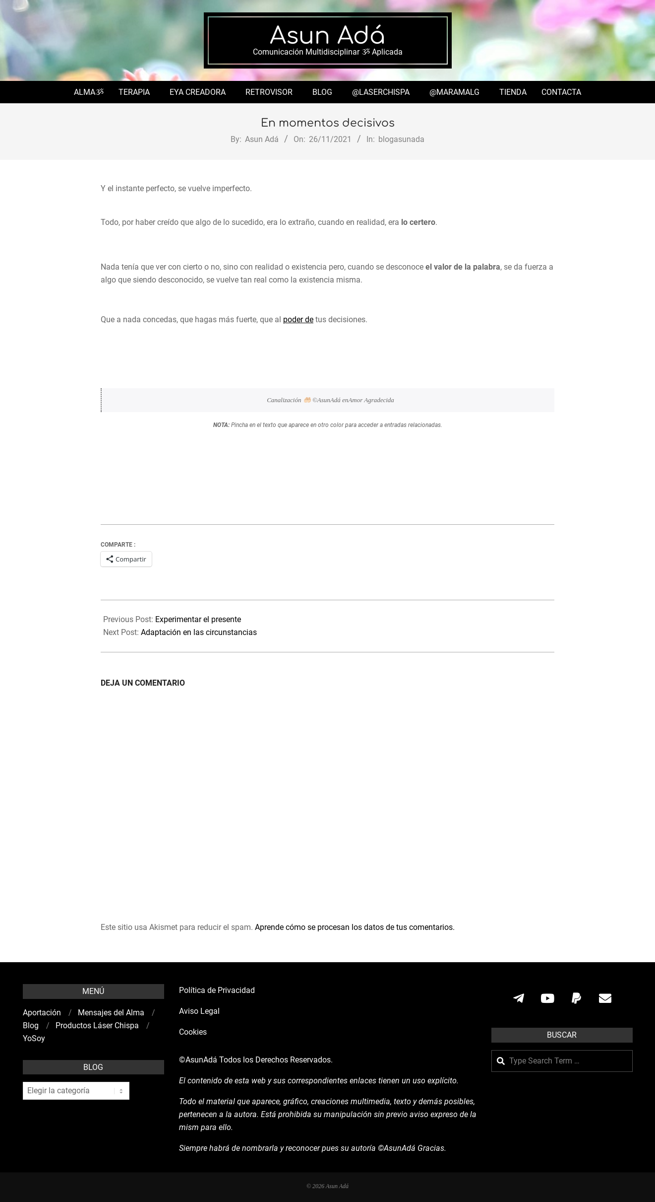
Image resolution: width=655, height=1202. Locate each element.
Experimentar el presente (198, 619)
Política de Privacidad (217, 990)
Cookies (194, 1032)
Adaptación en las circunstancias (199, 632)
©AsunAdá (198, 1059)
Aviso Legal (199, 1011)
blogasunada (401, 139)
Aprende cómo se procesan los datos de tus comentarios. (355, 927)
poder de (298, 319)
